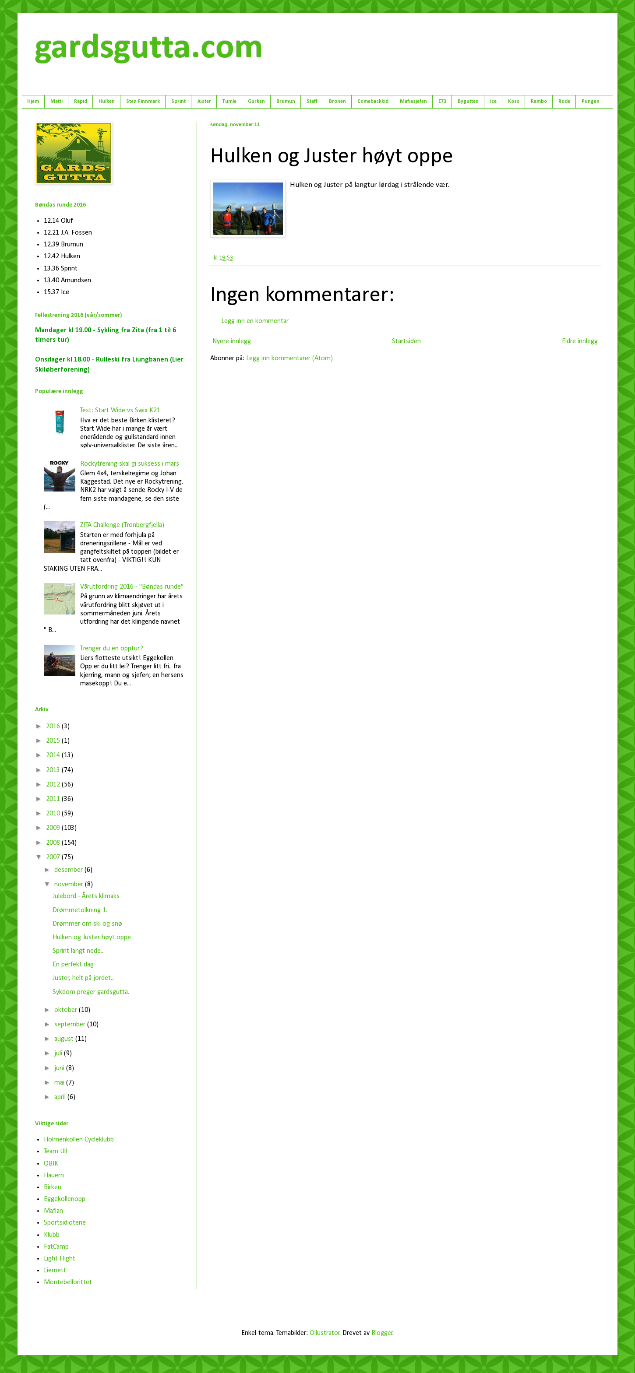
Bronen (337, 101)
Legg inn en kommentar (255, 321)
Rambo (539, 101)
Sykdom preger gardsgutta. (91, 992)
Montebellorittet (68, 1282)
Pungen (591, 101)
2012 (54, 784)
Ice (493, 101)
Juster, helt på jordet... (84, 978)
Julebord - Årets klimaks (86, 896)
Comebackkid (372, 101)
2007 (54, 857)
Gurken (256, 101)
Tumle (229, 101)
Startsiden (406, 341)
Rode (564, 101)
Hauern (54, 1175)
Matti (56, 101)
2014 (54, 755)
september (70, 1024)
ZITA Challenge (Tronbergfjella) (122, 525)
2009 (54, 828)
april (60, 1097)
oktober (66, 1010)
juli (59, 1053)
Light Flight (59, 1258)
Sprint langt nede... (79, 951)
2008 (54, 842)
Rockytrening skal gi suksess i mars (129, 463)
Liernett (55, 1270)
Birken (52, 1187)
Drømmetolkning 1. (80, 910)
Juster (204, 101)
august (64, 1039)
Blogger (382, 1333)
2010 (54, 813)
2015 (54, 740)
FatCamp (56, 1246)
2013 (54, 770)
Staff (312, 101)
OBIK (51, 1163)
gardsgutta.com (149, 48)
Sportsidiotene (65, 1222)
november (69, 884)
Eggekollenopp (64, 1199)
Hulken (107, 101)
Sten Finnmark (143, 101)
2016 (54, 726)
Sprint (178, 101)
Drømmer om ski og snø (87, 923)
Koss (513, 101)
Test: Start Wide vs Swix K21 (120, 410)
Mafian (53, 1211)
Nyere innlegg (231, 341)
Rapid (80, 101)
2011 (54, 799)
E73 (442, 101)
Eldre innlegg (580, 341)
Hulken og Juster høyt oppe (92, 937)
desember (69, 870)
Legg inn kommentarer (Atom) (289, 358)
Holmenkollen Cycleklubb (79, 1139)
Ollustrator (325, 1333)
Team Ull (55, 1151)
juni (60, 1068)
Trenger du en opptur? (111, 648)
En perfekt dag (73, 964)
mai (60, 1082)
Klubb (52, 1235)
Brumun (285, 101)
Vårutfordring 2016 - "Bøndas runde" (131, 586)
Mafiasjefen (413, 101)
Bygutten (468, 101)
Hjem (33, 101)
